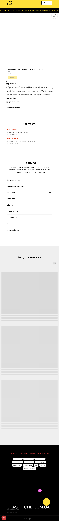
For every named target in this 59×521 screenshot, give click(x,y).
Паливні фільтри (28, 465)
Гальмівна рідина (18, 462)
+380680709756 (12, 143)
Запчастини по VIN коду (29, 468)
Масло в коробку (40, 458)
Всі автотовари (17, 458)
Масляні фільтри (29, 462)
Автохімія (43, 465)
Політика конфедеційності (41, 510)
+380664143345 (12, 134)
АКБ (36, 465)
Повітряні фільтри (40, 462)
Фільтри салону (17, 465)
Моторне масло (28, 458)
